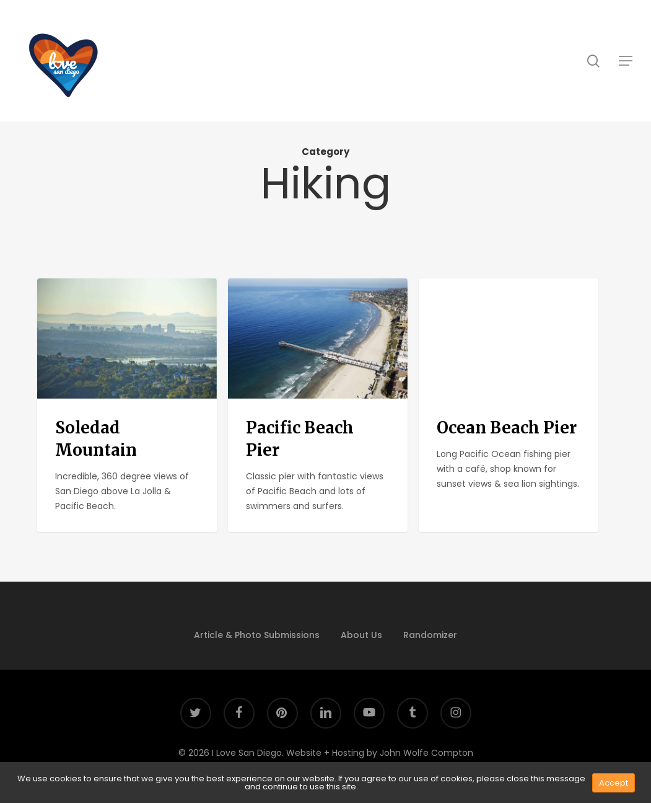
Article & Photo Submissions (257, 635)
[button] (625, 61)
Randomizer (430, 635)
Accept (613, 783)
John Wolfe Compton (426, 753)
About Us (361, 635)
